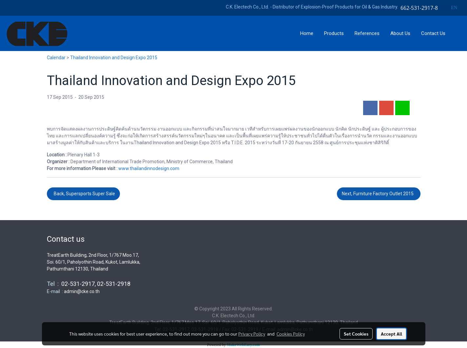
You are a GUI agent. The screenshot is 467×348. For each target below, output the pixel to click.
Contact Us (433, 33)
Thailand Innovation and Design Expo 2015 (113, 57)
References (367, 33)
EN (450, 7)
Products (334, 33)
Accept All (391, 334)
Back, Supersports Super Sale (83, 193)
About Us (400, 33)
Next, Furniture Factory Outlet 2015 (379, 193)
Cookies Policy (291, 334)
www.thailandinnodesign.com (148, 168)
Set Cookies (356, 334)
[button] (456, 33)
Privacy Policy (251, 334)
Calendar (56, 57)
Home (306, 33)
